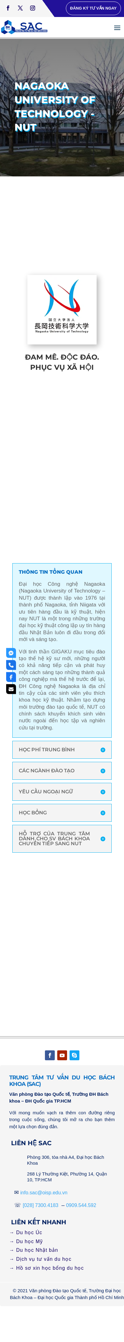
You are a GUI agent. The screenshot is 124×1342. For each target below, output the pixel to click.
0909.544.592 (81, 1205)
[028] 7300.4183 (40, 1205)
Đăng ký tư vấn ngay (93, 8)
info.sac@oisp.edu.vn (43, 1192)
